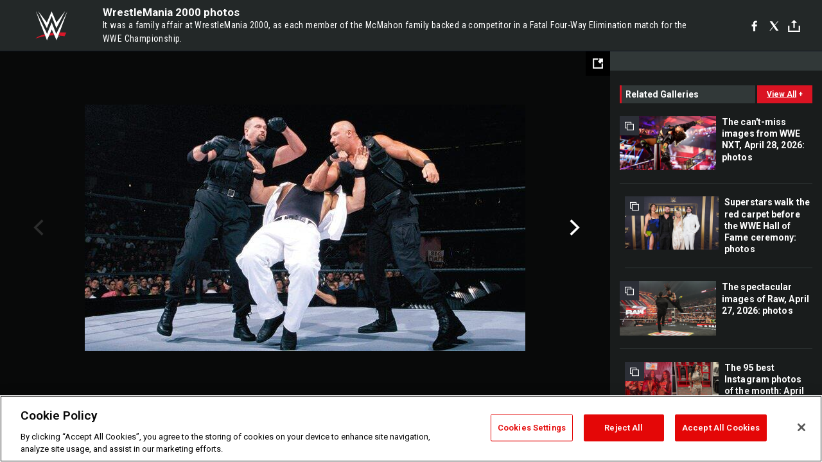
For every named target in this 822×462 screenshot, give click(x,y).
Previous (37, 228)
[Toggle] (794, 26)
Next (573, 228)
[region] (411, 428)
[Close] (801, 427)
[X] (774, 25)
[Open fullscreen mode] (598, 63)
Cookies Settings (532, 427)
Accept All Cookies (721, 427)
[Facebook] (754, 25)
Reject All (623, 427)
